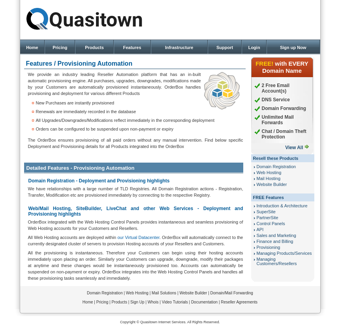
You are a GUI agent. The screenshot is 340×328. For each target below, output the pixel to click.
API (260, 229)
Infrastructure (179, 47)
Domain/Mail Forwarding (231, 293)
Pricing (60, 47)
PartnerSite (267, 217)
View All (294, 147)
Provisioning (268, 247)
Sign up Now (293, 47)
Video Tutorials (175, 302)
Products (94, 47)
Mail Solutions (164, 293)
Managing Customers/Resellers (277, 261)
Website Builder (272, 184)
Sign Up (137, 302)
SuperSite (266, 211)
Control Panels (271, 223)
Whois (153, 302)
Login (254, 47)
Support (224, 47)
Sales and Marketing (276, 235)
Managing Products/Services (284, 253)
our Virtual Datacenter (138, 237)
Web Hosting (269, 172)
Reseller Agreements (239, 302)
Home (32, 47)
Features (132, 47)
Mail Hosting (269, 178)
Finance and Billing (275, 241)
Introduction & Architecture (282, 205)
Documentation (204, 302)
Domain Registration (276, 166)
